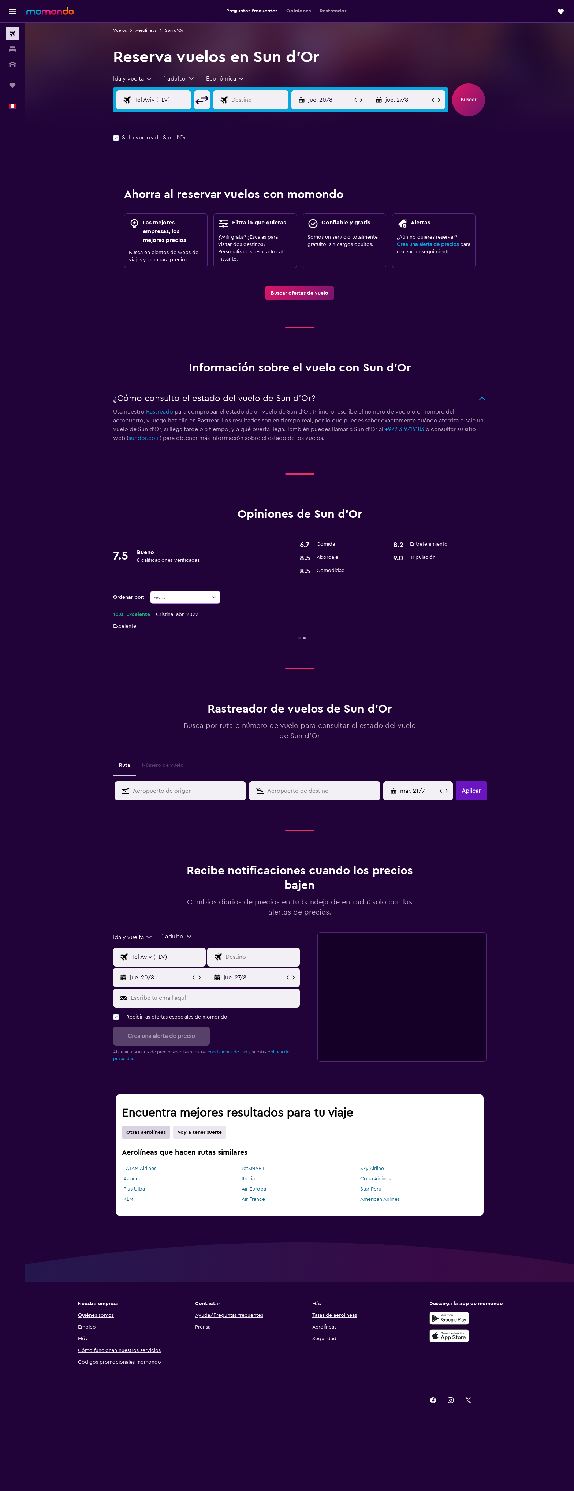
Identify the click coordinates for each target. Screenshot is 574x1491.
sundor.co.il (144, 438)
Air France (253, 1199)
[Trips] (12, 85)
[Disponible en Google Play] (449, 1318)
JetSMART (253, 1168)
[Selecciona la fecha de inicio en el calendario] (419, 791)
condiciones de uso (227, 1052)
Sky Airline (372, 1168)
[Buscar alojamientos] (12, 49)
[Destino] (258, 100)
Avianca (132, 1178)
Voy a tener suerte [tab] (200, 1132)
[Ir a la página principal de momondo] (50, 11)
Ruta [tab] (124, 765)
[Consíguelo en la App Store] (449, 1335)
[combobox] (133, 78)
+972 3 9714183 (404, 429)
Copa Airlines (375, 1178)
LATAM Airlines (139, 1168)
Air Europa (254, 1189)
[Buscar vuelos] (12, 33)
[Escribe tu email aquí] (213, 998)
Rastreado (159, 412)
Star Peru (370, 1189)
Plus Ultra (134, 1189)
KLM (128, 1199)
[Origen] (161, 100)
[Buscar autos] (12, 64)
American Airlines (380, 1199)
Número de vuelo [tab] (163, 765)
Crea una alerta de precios (428, 244)
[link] (299, 293)
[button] (12, 11)
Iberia (248, 1178)
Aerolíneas (145, 30)
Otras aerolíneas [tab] (146, 1132)
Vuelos (120, 30)
